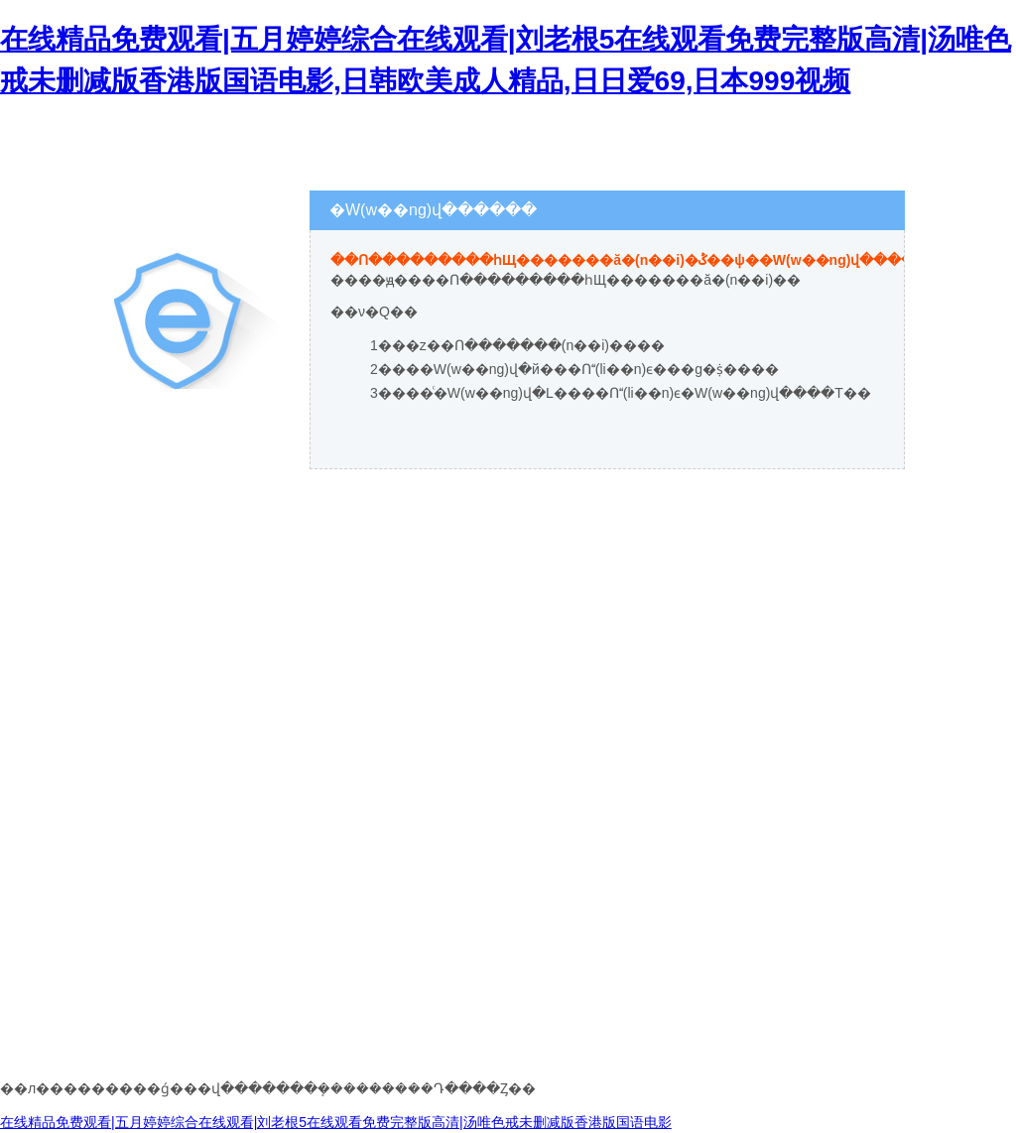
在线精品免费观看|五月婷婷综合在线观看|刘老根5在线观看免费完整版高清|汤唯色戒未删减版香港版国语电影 (336, 1122)
